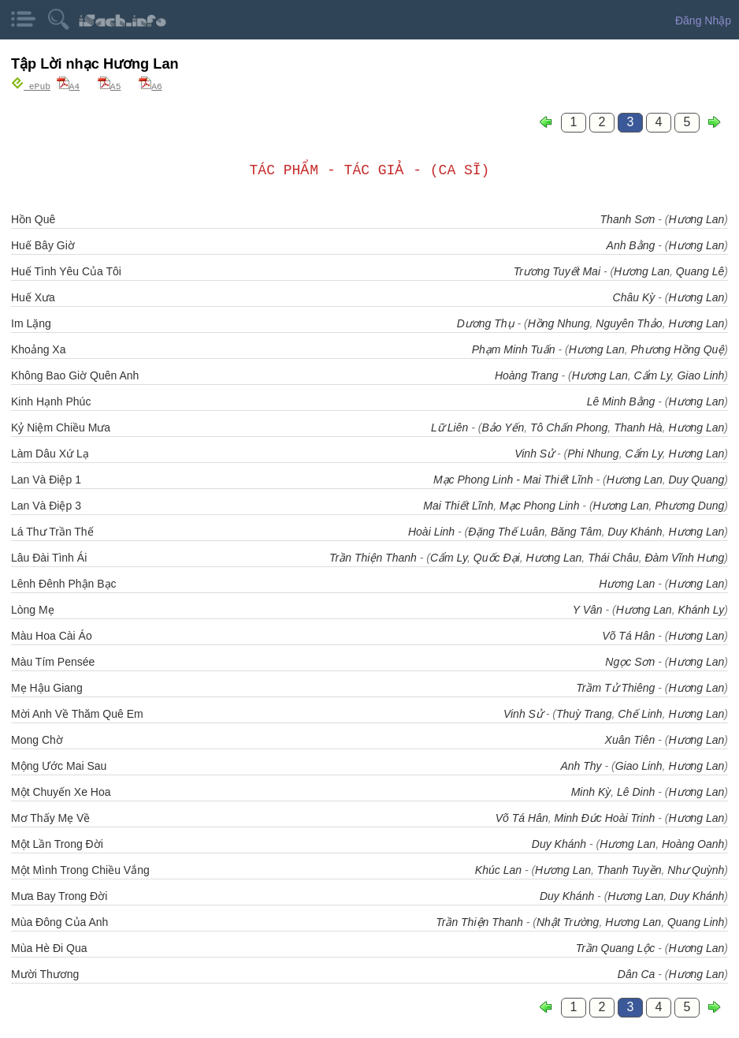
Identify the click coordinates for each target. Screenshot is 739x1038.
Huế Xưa (33, 296)
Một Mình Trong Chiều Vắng (80, 869)
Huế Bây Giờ (43, 244)
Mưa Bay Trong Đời (59, 895)
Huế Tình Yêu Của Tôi (66, 270)
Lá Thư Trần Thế (52, 531)
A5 (109, 85)
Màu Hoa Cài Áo (51, 635)
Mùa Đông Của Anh (59, 921)
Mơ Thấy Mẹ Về (50, 817)
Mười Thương (45, 973)
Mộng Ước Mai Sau (58, 765)
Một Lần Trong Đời (57, 843)
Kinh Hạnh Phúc (51, 400)
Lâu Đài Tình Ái (49, 557)
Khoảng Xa (38, 348)
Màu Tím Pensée (53, 661)
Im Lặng (31, 322)
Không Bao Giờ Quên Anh (75, 374)
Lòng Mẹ (32, 609)
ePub (30, 85)
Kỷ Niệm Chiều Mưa (60, 426)
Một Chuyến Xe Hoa (61, 791)
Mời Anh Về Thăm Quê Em (77, 713)
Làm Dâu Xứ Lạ (50, 452)
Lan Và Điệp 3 (46, 504)
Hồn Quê (33, 218)
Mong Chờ (37, 739)
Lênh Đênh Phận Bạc (64, 583)
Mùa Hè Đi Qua (49, 947)
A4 (68, 85)
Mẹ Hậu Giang (47, 687)
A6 (150, 85)
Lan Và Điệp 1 (46, 478)
